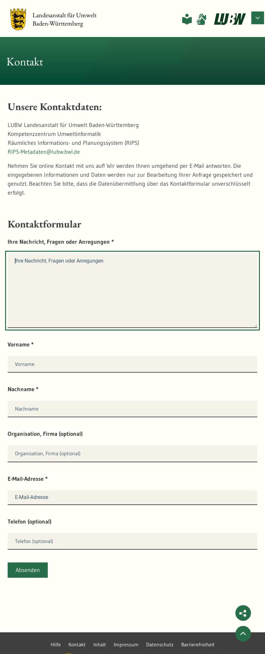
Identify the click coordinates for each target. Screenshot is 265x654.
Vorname (21, 344)
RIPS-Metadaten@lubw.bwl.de (44, 151)
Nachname (23, 389)
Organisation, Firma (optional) (45, 433)
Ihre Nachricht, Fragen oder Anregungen (61, 241)
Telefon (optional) (29, 521)
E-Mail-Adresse (28, 478)
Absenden (28, 570)
